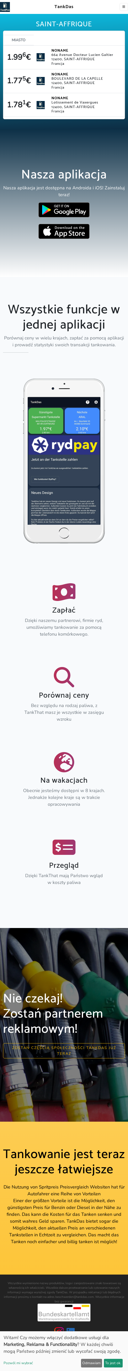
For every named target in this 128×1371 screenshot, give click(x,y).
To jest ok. (113, 1363)
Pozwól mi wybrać (18, 1363)
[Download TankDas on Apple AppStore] (64, 231)
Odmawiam (91, 1363)
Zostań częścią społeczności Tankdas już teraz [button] (64, 1050)
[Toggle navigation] (124, 7)
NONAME (59, 51)
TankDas (62, 7)
